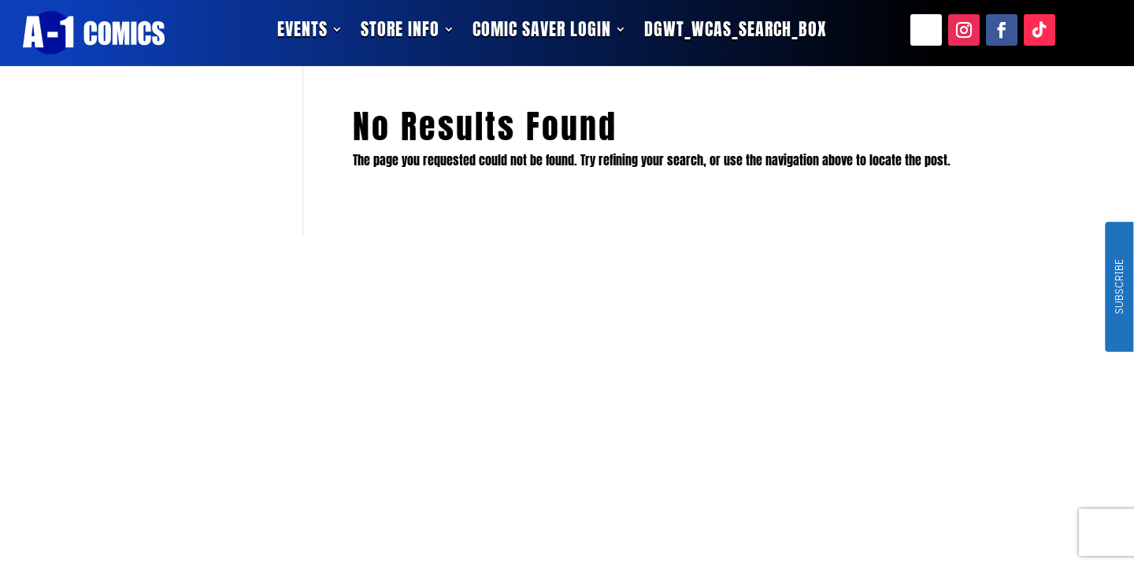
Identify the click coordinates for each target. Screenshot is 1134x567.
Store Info (400, 32)
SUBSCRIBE (1118, 287)
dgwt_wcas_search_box (735, 32)
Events (302, 32)
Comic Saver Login (541, 32)
